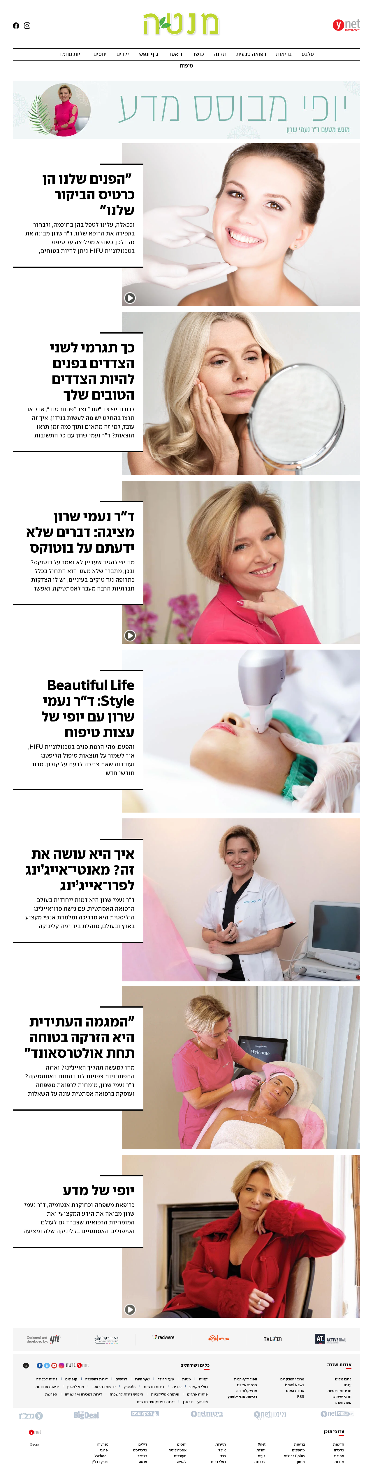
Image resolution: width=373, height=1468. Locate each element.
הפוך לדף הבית (245, 1379)
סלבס (308, 54)
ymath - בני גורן (195, 1402)
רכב (223, 1456)
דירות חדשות (154, 1387)
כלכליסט (140, 1450)
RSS (300, 1396)
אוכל (222, 1450)
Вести (34, 1444)
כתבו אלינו (343, 1379)
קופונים (71, 1379)
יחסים (100, 54)
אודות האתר (294, 1391)
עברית (177, 1387)
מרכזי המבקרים (292, 1379)
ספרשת (51, 1394)
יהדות (260, 1450)
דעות (261, 1456)
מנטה (143, 1462)
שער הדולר (166, 1379)
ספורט (339, 1456)
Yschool (101, 1456)
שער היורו (142, 1379)
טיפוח (186, 66)
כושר (198, 54)
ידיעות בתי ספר (104, 1387)
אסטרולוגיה (177, 1450)
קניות (203, 1379)
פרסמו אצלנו (247, 1385)
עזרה (347, 1385)
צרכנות (259, 1462)
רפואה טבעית (251, 54)
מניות (186, 1379)
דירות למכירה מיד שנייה (83, 1394)
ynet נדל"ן (100, 1462)
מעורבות (180, 1456)
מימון (301, 1462)
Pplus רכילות (294, 1456)
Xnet (261, 1444)
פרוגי (104, 1450)
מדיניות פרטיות (339, 1391)
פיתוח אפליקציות (165, 1394)
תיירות (220, 1444)
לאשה (181, 1462)
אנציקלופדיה (246, 1391)
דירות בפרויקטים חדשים (156, 1402)
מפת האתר (343, 1402)
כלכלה (339, 1450)
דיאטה (175, 54)
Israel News (294, 1385)
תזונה (220, 54)
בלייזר (142, 1456)
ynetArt (130, 1387)
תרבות (339, 1462)
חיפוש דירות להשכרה (126, 1394)
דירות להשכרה (96, 1379)
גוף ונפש (148, 54)
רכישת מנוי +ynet (242, 1396)
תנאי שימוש (341, 1396)
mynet (102, 1444)
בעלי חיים (218, 1462)
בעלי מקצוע (198, 1387)
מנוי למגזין (75, 1387)
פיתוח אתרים (197, 1394)
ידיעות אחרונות (47, 1387)
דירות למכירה (46, 1379)
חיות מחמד (71, 54)
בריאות (284, 54)
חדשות (338, 1444)
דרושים (121, 1379)
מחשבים (298, 1450)
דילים (142, 1444)
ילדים (123, 54)
